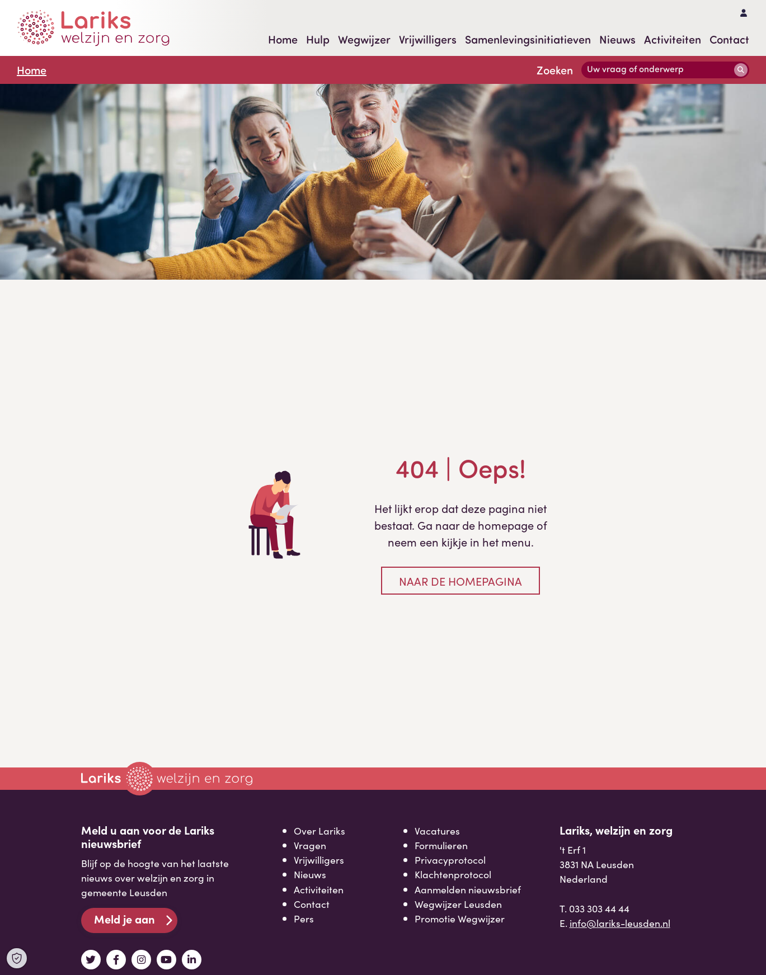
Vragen (310, 845)
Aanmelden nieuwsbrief (468, 889)
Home (283, 39)
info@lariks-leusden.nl (620, 923)
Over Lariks (319, 830)
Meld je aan (124, 918)
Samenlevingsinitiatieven (528, 39)
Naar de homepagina (460, 580)
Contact (729, 39)
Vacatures (437, 830)
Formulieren (441, 845)
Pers (304, 918)
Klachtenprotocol (453, 874)
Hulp (318, 39)
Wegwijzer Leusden (458, 904)
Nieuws (617, 39)
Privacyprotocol (450, 859)
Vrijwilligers (428, 39)
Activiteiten (672, 39)
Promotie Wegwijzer (460, 918)
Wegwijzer (364, 39)
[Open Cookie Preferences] (17, 958)
